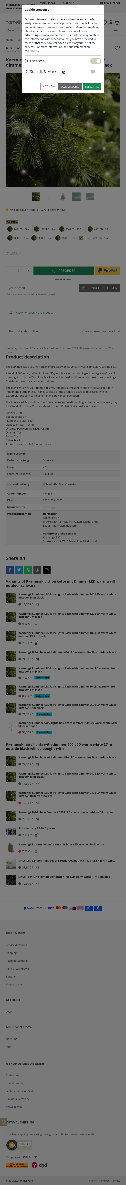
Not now (48, 86)
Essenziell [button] (36, 61)
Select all (92, 87)
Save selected (70, 87)
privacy (34, 51)
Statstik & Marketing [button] (45, 71)
